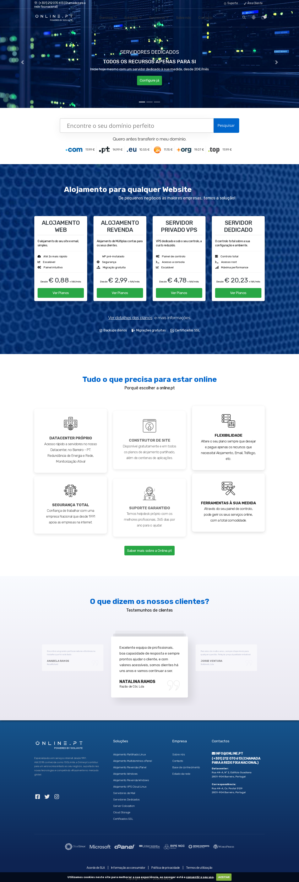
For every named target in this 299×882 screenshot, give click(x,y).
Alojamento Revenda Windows (131, 776)
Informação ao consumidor (128, 864)
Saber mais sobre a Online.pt (149, 548)
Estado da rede (181, 770)
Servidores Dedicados (126, 796)
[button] (22, 62)
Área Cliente (253, 3)
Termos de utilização (199, 864)
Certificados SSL (123, 815)
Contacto (205, 18)
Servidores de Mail (124, 789)
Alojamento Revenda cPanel (129, 764)
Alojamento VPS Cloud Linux (130, 783)
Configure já (149, 79)
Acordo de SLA (96, 864)
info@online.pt (227, 750)
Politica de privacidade (165, 864)
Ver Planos (61, 292)
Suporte (231, 3)
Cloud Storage (121, 809)
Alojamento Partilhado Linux (129, 751)
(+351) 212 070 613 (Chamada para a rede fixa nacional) (236, 757)
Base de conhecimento (186, 764)
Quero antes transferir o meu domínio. (149, 139)
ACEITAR (223, 877)
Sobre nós (183, 18)
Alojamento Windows (125, 770)
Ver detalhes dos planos (130, 316)
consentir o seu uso (199, 877)
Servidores (157, 18)
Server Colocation (124, 802)
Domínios (103, 18)
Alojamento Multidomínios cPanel (132, 757)
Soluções (130, 18)
